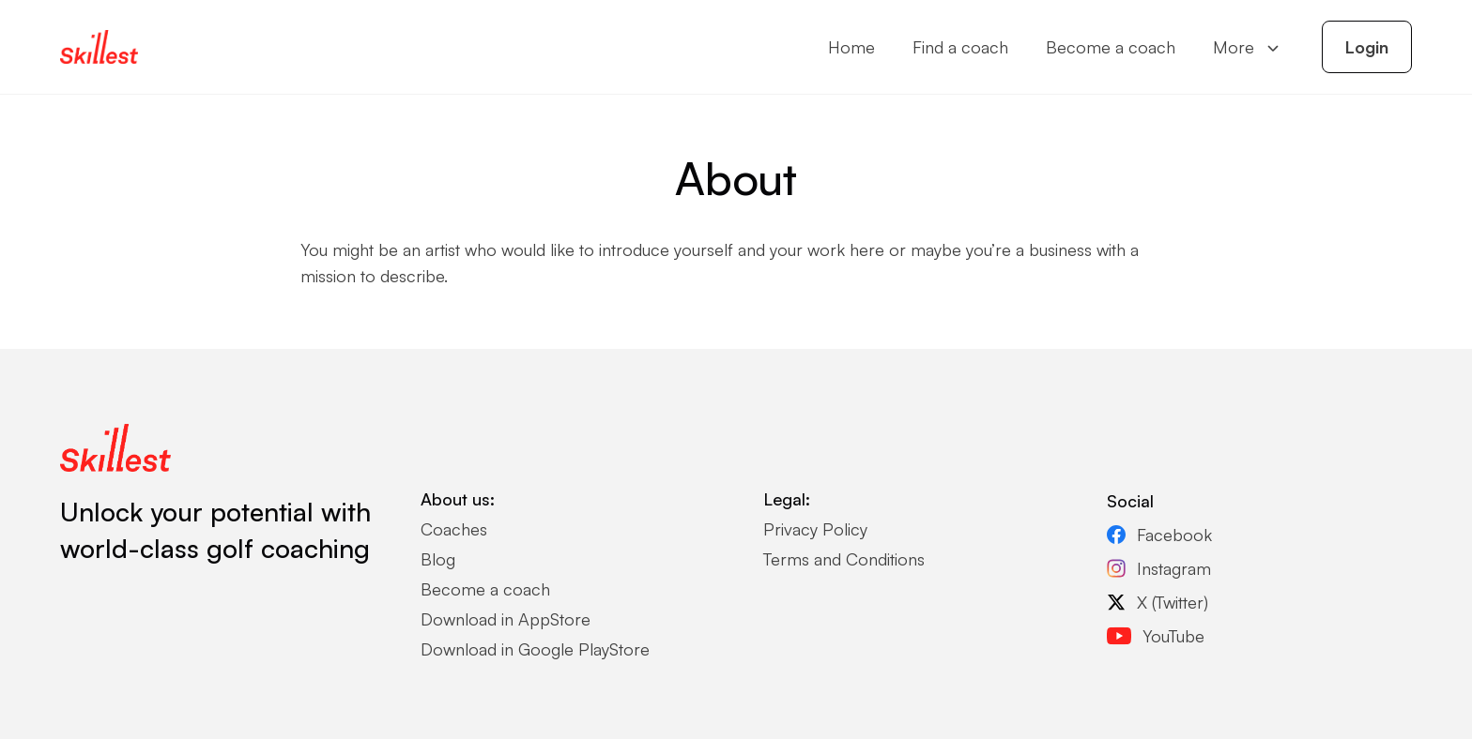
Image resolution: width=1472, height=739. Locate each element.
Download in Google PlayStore (535, 649)
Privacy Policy (815, 529)
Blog (438, 559)
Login (1366, 47)
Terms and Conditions (844, 559)
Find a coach (960, 47)
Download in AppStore (505, 619)
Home (851, 47)
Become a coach (1110, 47)
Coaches (454, 529)
